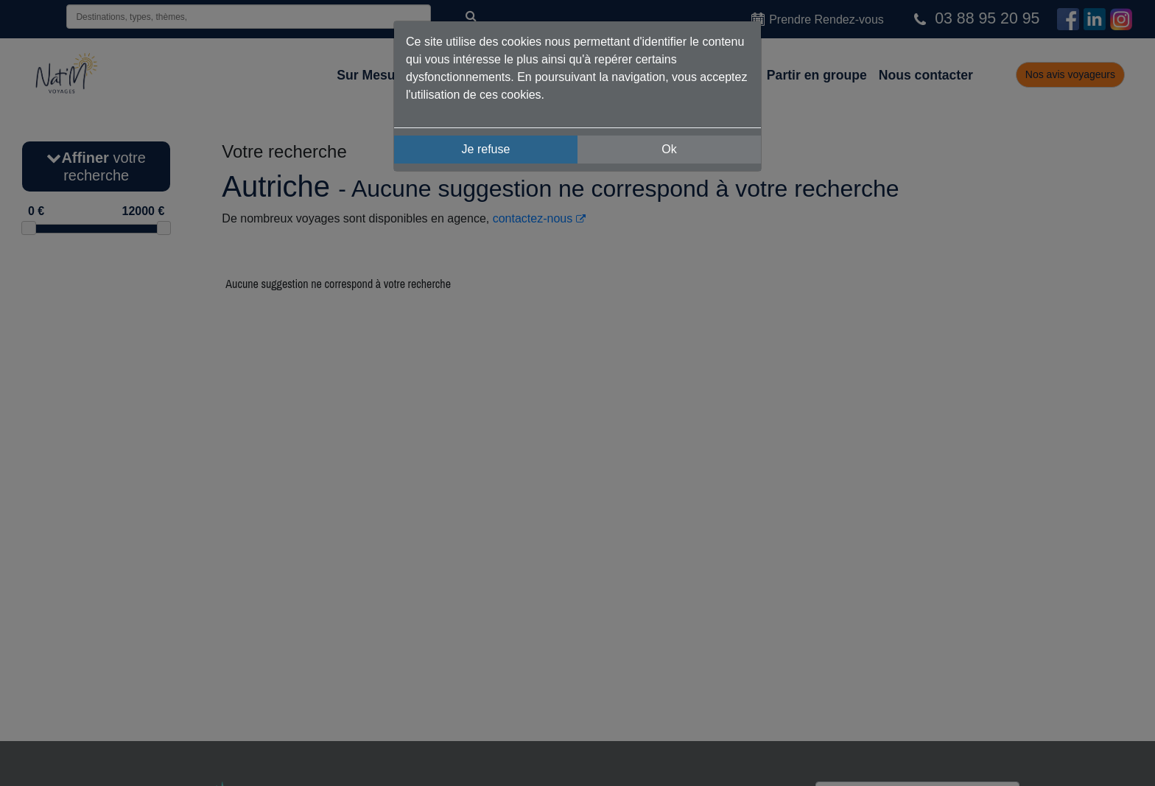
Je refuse (486, 149)
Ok (668, 149)
